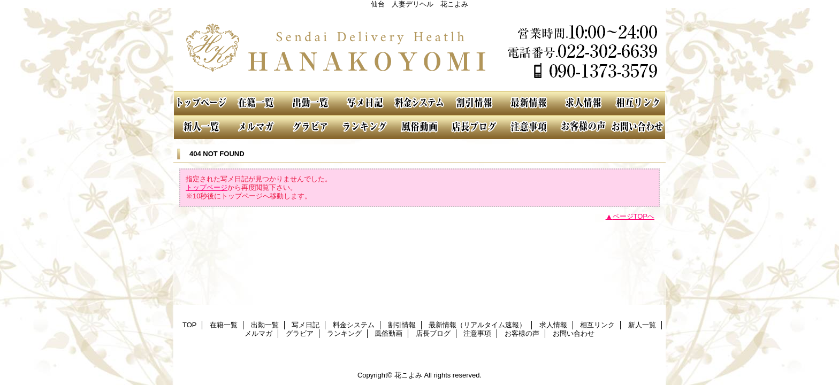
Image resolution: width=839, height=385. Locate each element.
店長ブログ (474, 127)
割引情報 (474, 103)
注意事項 (528, 127)
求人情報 (583, 103)
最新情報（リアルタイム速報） (528, 103)
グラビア (310, 127)
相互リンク (638, 103)
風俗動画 (419, 127)
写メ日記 (365, 103)
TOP (201, 103)
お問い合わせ (638, 127)
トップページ (206, 187)
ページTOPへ (634, 216)
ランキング (365, 127)
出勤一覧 (310, 103)
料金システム (419, 103)
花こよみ (419, 49)
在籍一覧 (255, 103)
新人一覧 (201, 127)
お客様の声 (583, 127)
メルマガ (255, 127)
